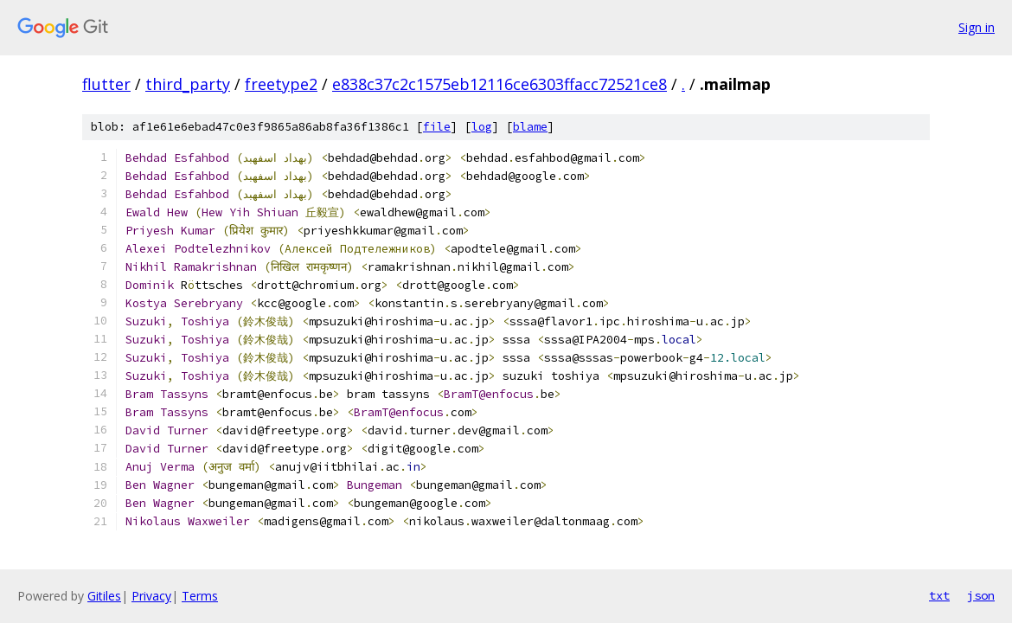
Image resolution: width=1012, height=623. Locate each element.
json (981, 595)
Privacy (151, 596)
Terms (200, 596)
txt (939, 595)
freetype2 (281, 84)
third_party (187, 84)
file (437, 126)
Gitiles (104, 596)
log (481, 126)
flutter (106, 84)
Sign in (976, 27)
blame (530, 126)
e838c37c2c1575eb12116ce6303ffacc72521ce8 (499, 84)
